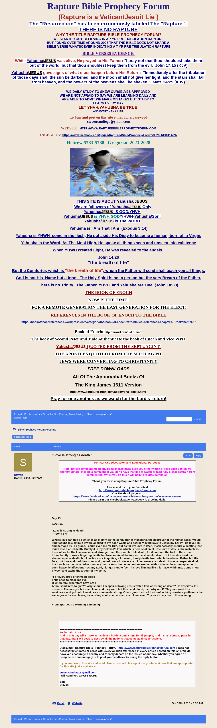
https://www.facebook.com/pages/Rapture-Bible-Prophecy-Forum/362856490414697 (127, 496)
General (47, 414)
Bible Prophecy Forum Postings (69, 414)
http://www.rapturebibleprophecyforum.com (127, 490)
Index (37, 414)
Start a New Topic (22, 437)
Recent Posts (20, 418)
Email (60, 703)
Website (77, 703)
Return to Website (23, 414)
